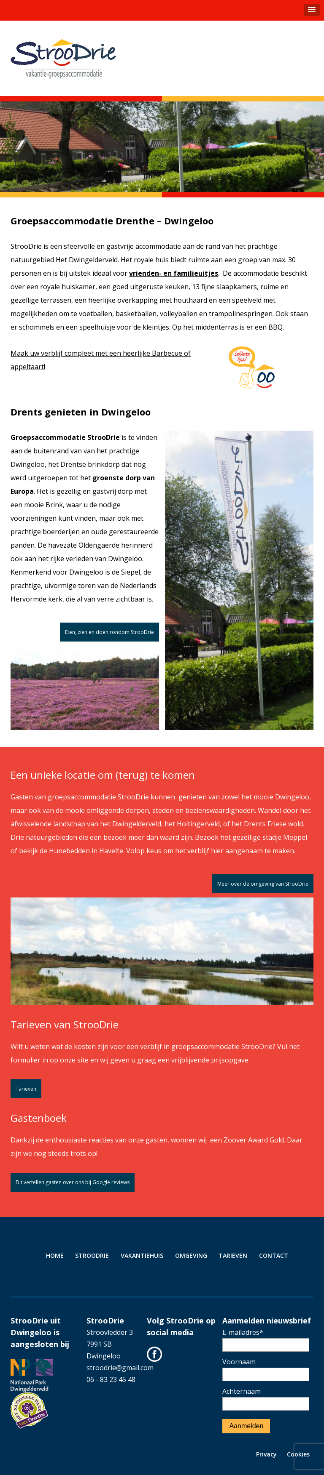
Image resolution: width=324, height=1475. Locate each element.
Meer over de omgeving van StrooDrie (262, 883)
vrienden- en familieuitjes (173, 273)
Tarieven (26, 1088)
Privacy (266, 1454)
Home (55, 1255)
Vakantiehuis (142, 1255)
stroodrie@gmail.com (120, 1367)
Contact (273, 1255)
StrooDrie (92, 1255)
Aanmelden (246, 1426)
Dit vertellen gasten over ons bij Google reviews (73, 1182)
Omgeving (191, 1255)
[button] (312, 10)
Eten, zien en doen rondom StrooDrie (109, 632)
